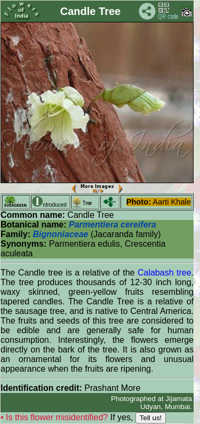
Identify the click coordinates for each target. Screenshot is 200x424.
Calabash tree (164, 272)
